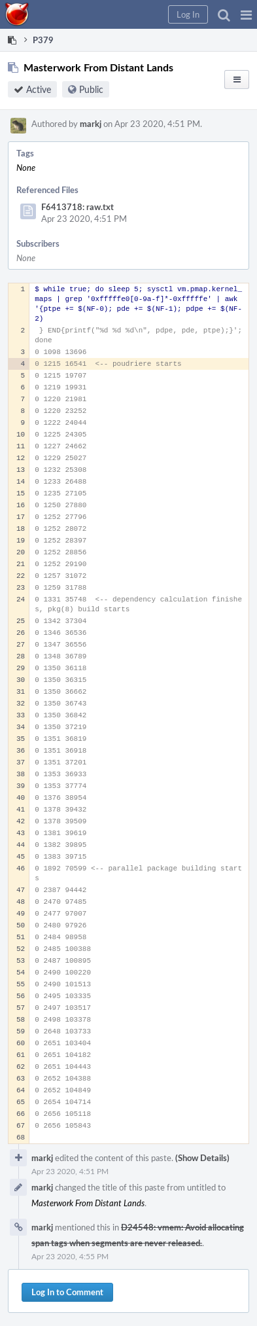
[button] (246, 14)
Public (91, 89)
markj (90, 124)
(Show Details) (202, 1158)
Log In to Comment (67, 1292)
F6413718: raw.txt (77, 207)
